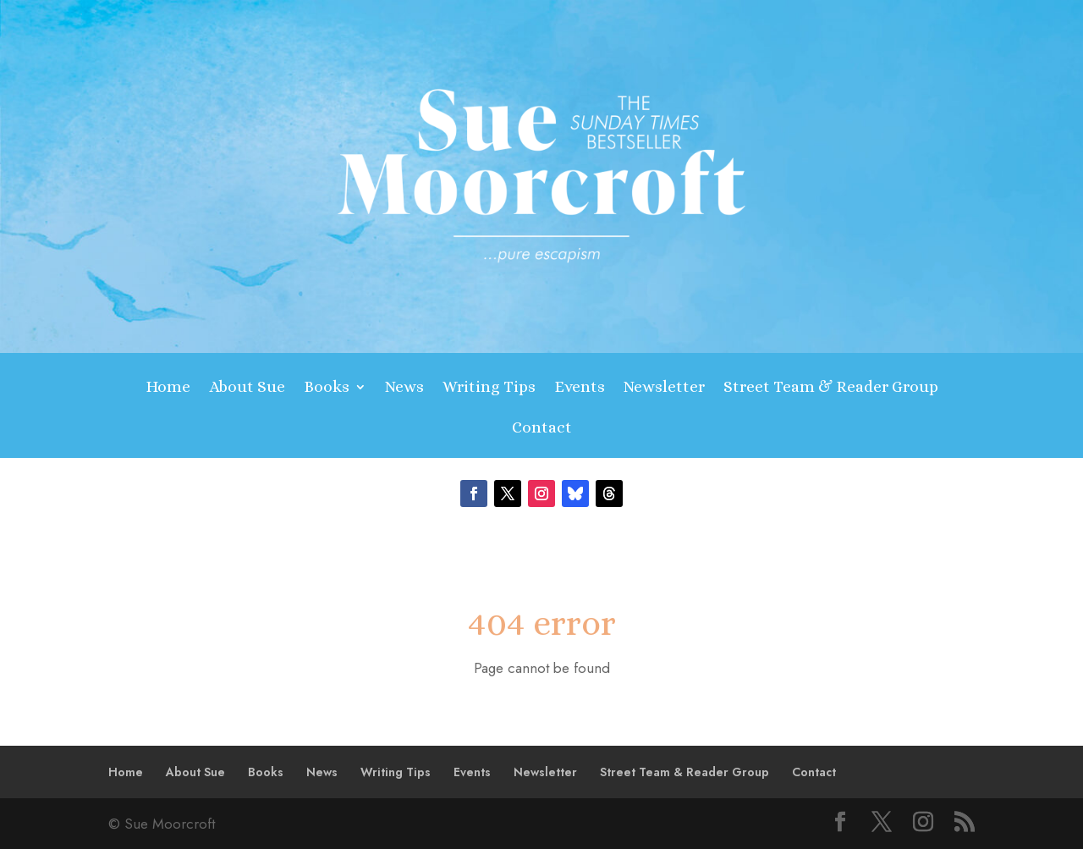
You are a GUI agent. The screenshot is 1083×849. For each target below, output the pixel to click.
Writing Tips (489, 388)
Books (326, 388)
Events (579, 388)
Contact (542, 429)
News (404, 388)
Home (168, 388)
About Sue (247, 388)
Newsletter (664, 388)
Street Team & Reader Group (830, 388)
